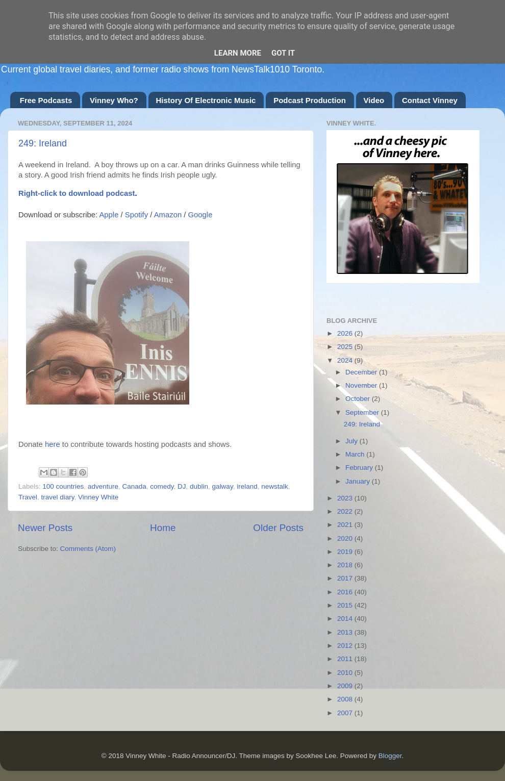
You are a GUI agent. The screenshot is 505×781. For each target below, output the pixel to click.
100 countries (63, 486)
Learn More (237, 53)
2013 (346, 632)
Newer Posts (45, 527)
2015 (346, 605)
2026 (346, 333)
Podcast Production (309, 100)
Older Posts (278, 527)
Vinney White (98, 497)
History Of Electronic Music (206, 100)
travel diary (57, 497)
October (358, 398)
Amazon (168, 215)
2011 (346, 659)
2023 (346, 498)
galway (222, 486)
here (52, 444)
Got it (283, 53)
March (355, 454)
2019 (346, 552)
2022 (346, 511)
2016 (346, 592)
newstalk (274, 486)
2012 (346, 645)
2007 (346, 713)
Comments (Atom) (88, 548)
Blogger (390, 756)
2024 (346, 360)
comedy (161, 486)
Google (200, 215)
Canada (134, 486)
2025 (346, 346)
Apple (108, 215)
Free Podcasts (46, 100)
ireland (247, 486)
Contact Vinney (430, 100)
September (363, 412)
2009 (346, 686)
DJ (182, 486)
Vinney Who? (114, 100)
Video (374, 100)
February (360, 467)
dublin (199, 486)
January (358, 481)
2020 (346, 538)
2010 (346, 672)
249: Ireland (42, 143)
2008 (346, 699)
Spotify (136, 215)
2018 (346, 565)
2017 (346, 578)
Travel (27, 497)
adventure (103, 486)
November (362, 385)
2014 (346, 618)
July (352, 441)
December (362, 372)
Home (162, 527)
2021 (346, 524)
